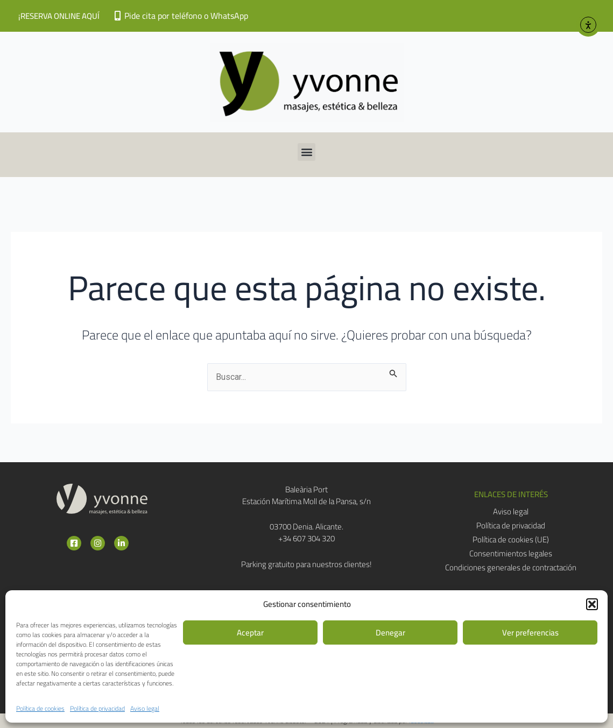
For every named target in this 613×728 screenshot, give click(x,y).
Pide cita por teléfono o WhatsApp (186, 16)
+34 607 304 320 (306, 538)
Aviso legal (144, 708)
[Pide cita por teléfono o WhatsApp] (117, 15)
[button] (592, 604)
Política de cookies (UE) (511, 540)
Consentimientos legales (510, 554)
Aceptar (250, 632)
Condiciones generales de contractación (510, 568)
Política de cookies (40, 708)
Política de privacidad (97, 708)
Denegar (390, 632)
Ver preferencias (530, 632)
